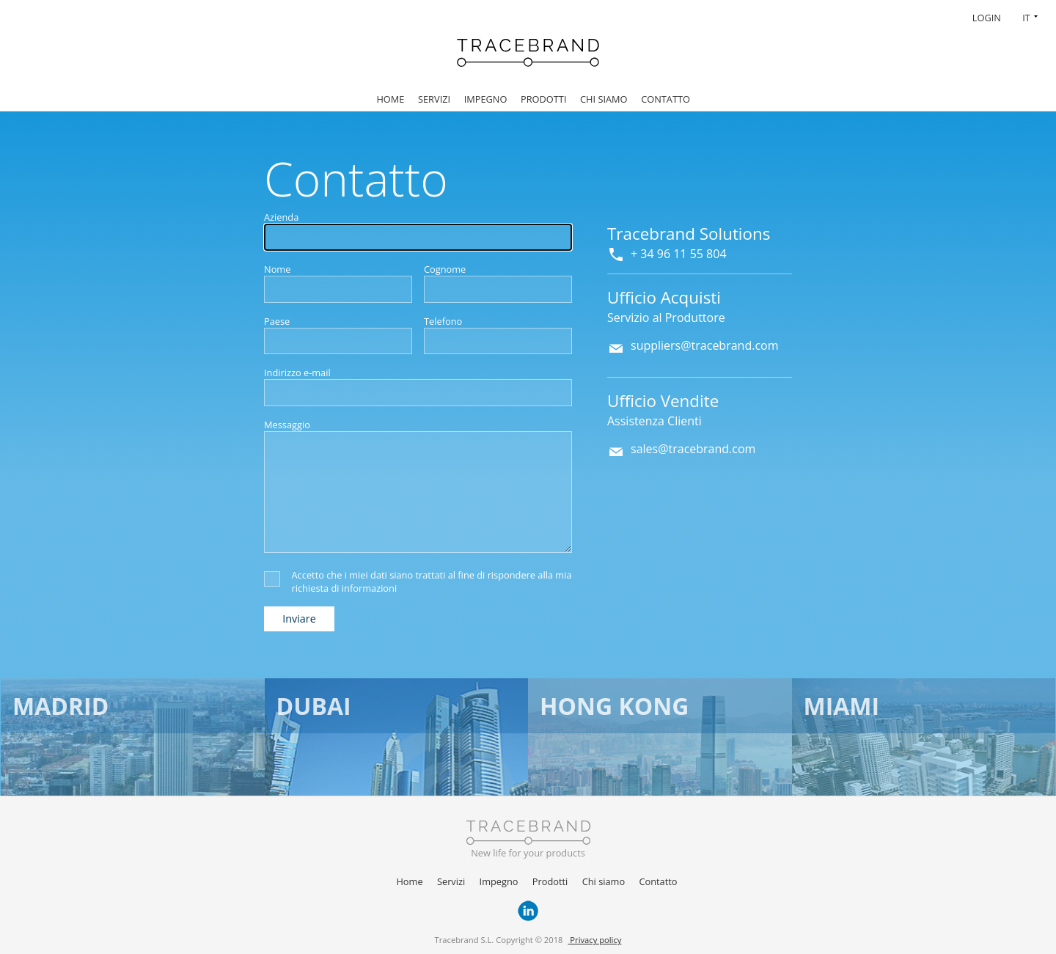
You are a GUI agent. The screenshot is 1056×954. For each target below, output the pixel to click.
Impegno (485, 99)
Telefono (443, 321)
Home (390, 99)
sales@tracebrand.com (693, 449)
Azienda (281, 217)
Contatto (665, 99)
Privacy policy (594, 939)
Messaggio (287, 424)
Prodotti (543, 99)
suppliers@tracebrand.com (705, 345)
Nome (277, 269)
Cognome (445, 269)
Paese (277, 321)
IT (1026, 17)
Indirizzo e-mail (297, 372)
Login (986, 17)
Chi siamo (604, 99)
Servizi (434, 99)
